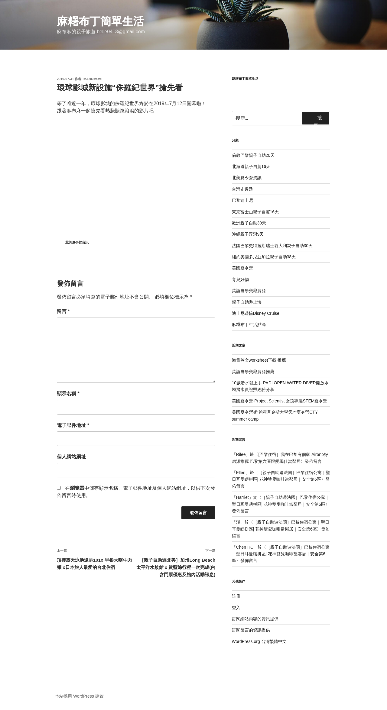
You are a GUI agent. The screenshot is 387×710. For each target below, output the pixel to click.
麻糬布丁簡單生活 (100, 21)
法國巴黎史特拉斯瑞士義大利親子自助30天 (272, 245)
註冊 (236, 596)
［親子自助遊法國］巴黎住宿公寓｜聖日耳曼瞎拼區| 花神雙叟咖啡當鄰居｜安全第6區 (281, 554)
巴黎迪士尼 (242, 200)
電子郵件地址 (73, 425)
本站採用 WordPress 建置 (79, 696)
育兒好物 (240, 279)
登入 (236, 607)
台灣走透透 (242, 189)
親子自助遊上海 (247, 302)
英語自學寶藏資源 (249, 290)
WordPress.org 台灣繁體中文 (259, 641)
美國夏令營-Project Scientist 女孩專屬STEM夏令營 (279, 401)
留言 (63, 311)
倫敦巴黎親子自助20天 (253, 155)
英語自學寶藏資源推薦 (253, 371)
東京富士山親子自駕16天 (255, 211)
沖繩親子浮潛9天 (248, 234)
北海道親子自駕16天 (251, 166)
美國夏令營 (242, 268)
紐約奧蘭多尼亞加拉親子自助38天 (264, 256)
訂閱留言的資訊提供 (251, 630)
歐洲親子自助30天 (249, 223)
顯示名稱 (68, 393)
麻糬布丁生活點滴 (249, 324)
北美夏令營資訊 (77, 242)
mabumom (92, 79)
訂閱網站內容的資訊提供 (255, 618)
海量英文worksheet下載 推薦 (259, 360)
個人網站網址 (71, 456)
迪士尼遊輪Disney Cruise (255, 313)
